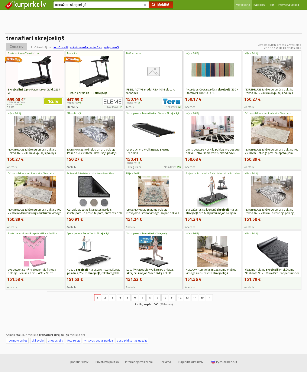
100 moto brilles (17, 340)
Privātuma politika (107, 362)
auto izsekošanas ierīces (86, 47)
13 (187, 297)
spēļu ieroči (111, 47)
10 (164, 297)
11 (172, 297)
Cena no (16, 46)
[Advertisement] (153, 22)
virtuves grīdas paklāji (98, 340)
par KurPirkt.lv (79, 362)
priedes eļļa (55, 340)
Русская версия (226, 362)
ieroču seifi (61, 47)
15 (202, 297)
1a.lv (10, 107)
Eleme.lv (72, 107)
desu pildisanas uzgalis (132, 340)
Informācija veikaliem (139, 362)
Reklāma (165, 362)
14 (194, 297)
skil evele (38, 340)
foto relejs (73, 340)
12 (179, 297)
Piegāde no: (133, 102)
